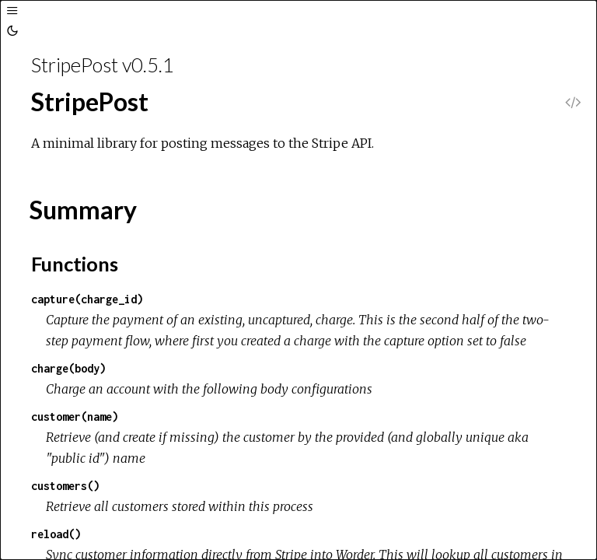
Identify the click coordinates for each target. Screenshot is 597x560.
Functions (74, 263)
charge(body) (68, 368)
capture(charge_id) (87, 299)
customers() (65, 485)
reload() (56, 534)
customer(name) (74, 416)
